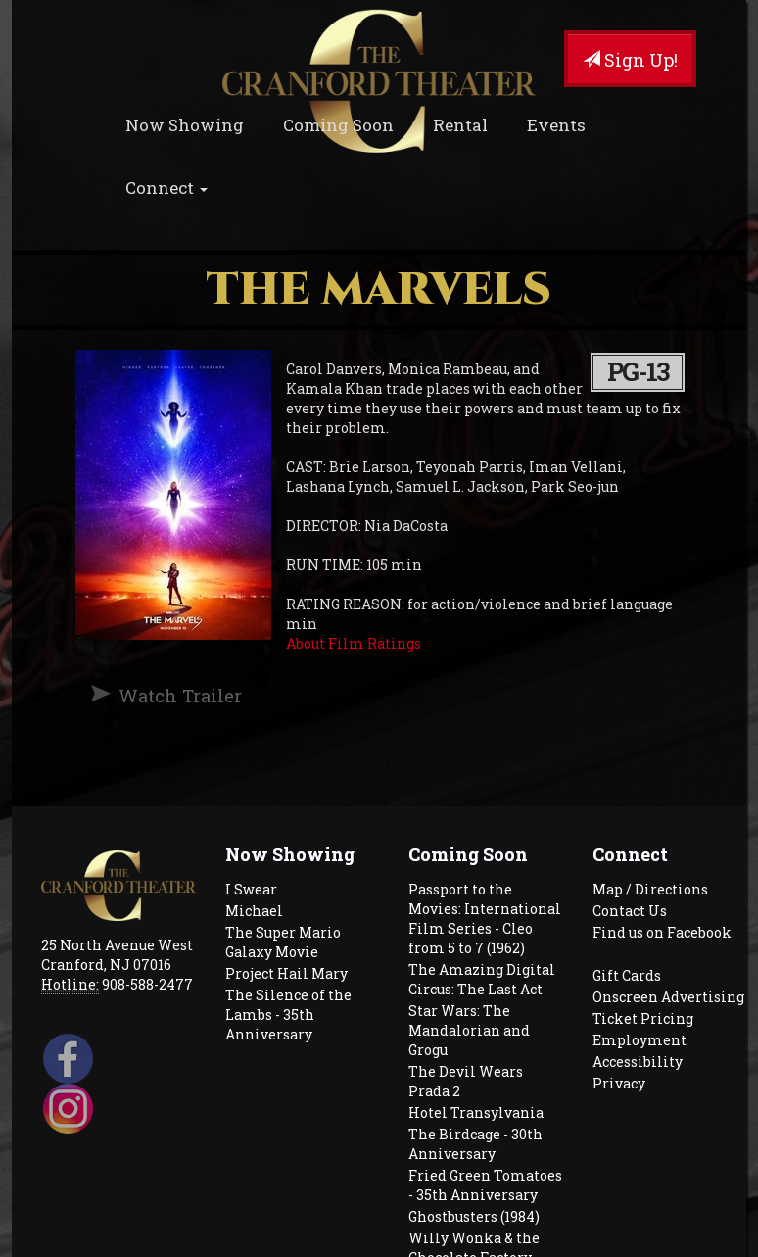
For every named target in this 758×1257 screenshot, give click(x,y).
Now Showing (184, 125)
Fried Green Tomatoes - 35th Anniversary (485, 1185)
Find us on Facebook (662, 932)
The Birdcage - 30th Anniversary (475, 1144)
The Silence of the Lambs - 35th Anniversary (288, 1014)
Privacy (618, 1083)
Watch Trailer (180, 695)
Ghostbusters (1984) (474, 1216)
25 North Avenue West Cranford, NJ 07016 (117, 955)
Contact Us (629, 910)
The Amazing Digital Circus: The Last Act (481, 979)
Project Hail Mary (286, 973)
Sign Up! (630, 60)
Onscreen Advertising (668, 997)
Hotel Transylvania (476, 1112)
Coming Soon (338, 125)
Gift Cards (626, 975)
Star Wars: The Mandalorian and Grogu (469, 1030)
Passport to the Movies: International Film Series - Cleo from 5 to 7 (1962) (484, 918)
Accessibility (637, 1061)
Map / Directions (650, 889)
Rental (460, 125)
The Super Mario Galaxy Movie (283, 942)
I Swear (251, 889)
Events (556, 125)
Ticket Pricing (642, 1018)
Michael (254, 910)
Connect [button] (166, 187)
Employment (639, 1040)
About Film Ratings (353, 643)
